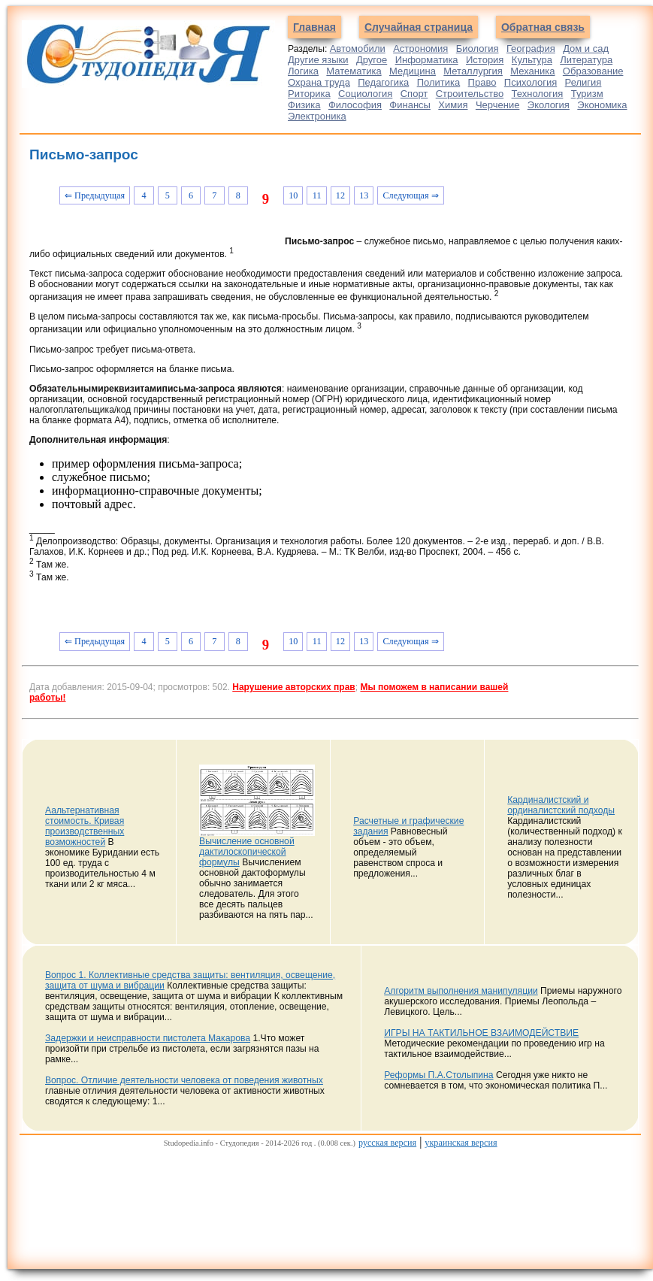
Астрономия (420, 48)
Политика (439, 82)
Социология (365, 93)
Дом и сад (586, 48)
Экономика (602, 105)
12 (340, 195)
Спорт (414, 93)
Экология (549, 105)
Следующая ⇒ (410, 195)
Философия (355, 105)
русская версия (387, 1142)
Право (482, 82)
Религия (583, 82)
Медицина (412, 71)
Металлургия (473, 71)
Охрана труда (319, 82)
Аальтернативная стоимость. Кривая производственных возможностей (84, 826)
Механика (532, 71)
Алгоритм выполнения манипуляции (461, 991)
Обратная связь (543, 27)
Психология (530, 82)
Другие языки (318, 59)
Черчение (498, 105)
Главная (314, 27)
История (484, 59)
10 (293, 195)
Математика (353, 71)
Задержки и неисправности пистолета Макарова (147, 1038)
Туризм (587, 93)
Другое (371, 59)
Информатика (426, 59)
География (530, 48)
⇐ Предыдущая (95, 195)
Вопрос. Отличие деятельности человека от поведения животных (184, 1080)
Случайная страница (418, 27)
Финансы (410, 105)
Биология (477, 48)
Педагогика (383, 82)
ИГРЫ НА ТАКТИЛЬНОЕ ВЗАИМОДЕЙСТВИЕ (481, 1033)
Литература (586, 59)
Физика (304, 105)
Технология (538, 93)
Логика (303, 71)
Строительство (469, 93)
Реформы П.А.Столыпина (438, 1075)
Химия (452, 105)
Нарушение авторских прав (293, 687)
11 (317, 195)
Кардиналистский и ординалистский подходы (561, 805)
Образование (593, 71)
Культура (532, 59)
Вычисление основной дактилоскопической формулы (247, 852)
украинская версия (461, 1142)
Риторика (309, 93)
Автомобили (357, 48)
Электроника (317, 116)
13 (363, 195)
